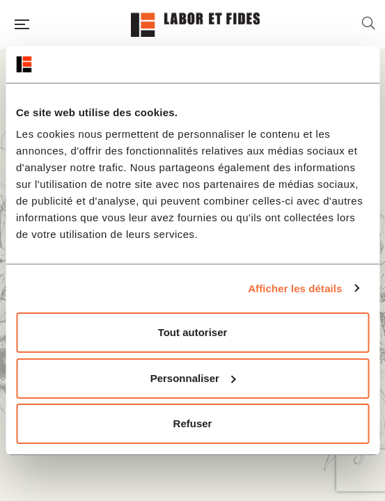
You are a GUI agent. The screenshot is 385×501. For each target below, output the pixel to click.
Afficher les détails (295, 288)
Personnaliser (193, 378)
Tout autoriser (193, 332)
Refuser (192, 423)
